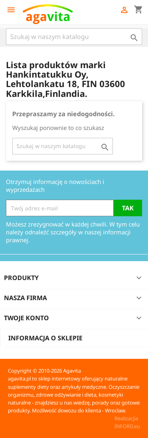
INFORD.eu (127, 426)
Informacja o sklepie (45, 338)
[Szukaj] (74, 36)
